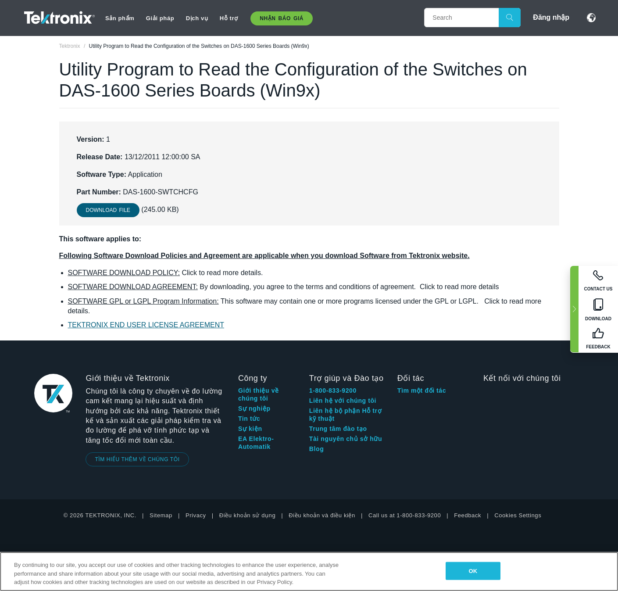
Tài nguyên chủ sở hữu (345, 438)
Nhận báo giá (282, 18)
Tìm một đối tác (421, 390)
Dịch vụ (197, 18)
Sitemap (161, 515)
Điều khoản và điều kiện (322, 515)
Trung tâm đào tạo (338, 428)
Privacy (196, 515)
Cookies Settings (517, 515)
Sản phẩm (119, 18)
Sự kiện (250, 428)
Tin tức (249, 418)
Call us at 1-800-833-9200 (404, 515)
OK (473, 570)
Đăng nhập (551, 17)
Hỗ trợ (229, 18)
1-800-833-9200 (333, 390)
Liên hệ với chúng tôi (342, 400)
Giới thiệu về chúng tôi (258, 394)
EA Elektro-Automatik (256, 442)
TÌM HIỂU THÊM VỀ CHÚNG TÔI (137, 459)
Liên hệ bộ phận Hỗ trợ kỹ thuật (345, 414)
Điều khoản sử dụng (247, 515)
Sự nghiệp (254, 408)
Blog (316, 448)
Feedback (467, 515)
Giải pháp (160, 18)
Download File (108, 210)
